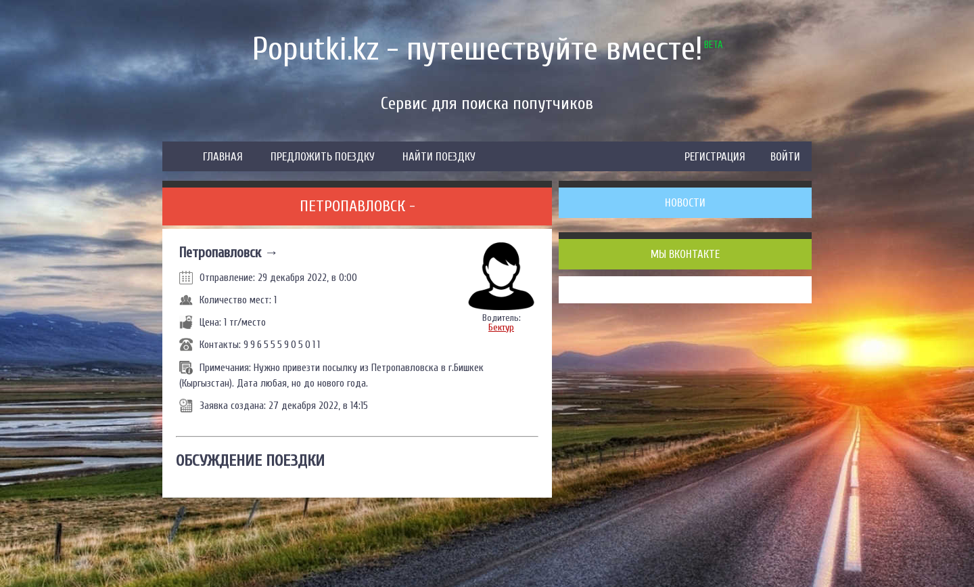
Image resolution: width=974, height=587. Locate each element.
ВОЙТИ (785, 156)
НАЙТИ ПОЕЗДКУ (439, 156)
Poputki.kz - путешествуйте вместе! (477, 49)
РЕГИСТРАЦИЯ (715, 156)
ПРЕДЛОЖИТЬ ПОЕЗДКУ (323, 156)
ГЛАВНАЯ (223, 156)
